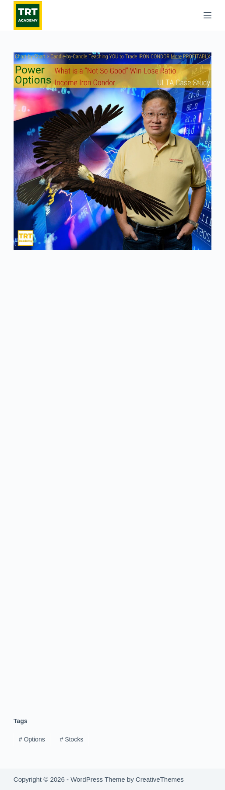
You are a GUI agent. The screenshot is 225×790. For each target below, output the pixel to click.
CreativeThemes (160, 779)
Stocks (71, 739)
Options (32, 739)
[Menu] (207, 15)
